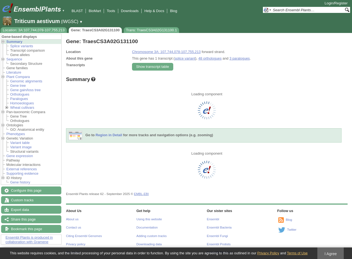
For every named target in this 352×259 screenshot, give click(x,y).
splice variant (185, 58)
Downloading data (149, 244)
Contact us (73, 227)
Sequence (14, 59)
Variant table (20, 143)
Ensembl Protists (218, 244)
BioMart (95, 11)
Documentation (147, 227)
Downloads (130, 11)
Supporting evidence (22, 173)
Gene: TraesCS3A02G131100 (95, 30)
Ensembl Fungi (217, 236)
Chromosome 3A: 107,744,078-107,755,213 (166, 52)
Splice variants (21, 46)
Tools (111, 11)
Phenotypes (15, 134)
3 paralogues (239, 58)
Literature (13, 72)
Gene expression (19, 156)
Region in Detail (109, 135)
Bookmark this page (26, 229)
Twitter (291, 229)
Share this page (23, 219)
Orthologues (19, 94)
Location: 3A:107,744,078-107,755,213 (34, 30)
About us (72, 219)
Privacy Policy (268, 253)
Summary (14, 42)
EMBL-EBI (141, 194)
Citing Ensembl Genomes (84, 236)
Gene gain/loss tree (25, 90)
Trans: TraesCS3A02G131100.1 (151, 30)
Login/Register (336, 3)
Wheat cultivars (22, 107)
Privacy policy (75, 244)
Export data (20, 210)
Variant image (21, 147)
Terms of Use (297, 253)
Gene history (20, 182)
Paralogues (19, 99)
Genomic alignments (26, 81)
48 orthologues (210, 58)
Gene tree (18, 85)
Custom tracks (22, 200)
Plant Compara (18, 77)
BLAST (77, 11)
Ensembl (213, 219)
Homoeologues (22, 103)
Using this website (149, 219)
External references (21, 169)
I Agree (330, 254)
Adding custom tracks (151, 236)
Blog (173, 11)
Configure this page (26, 190)
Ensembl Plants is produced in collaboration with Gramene (29, 239)
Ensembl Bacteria (219, 227)
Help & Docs (154, 11)
